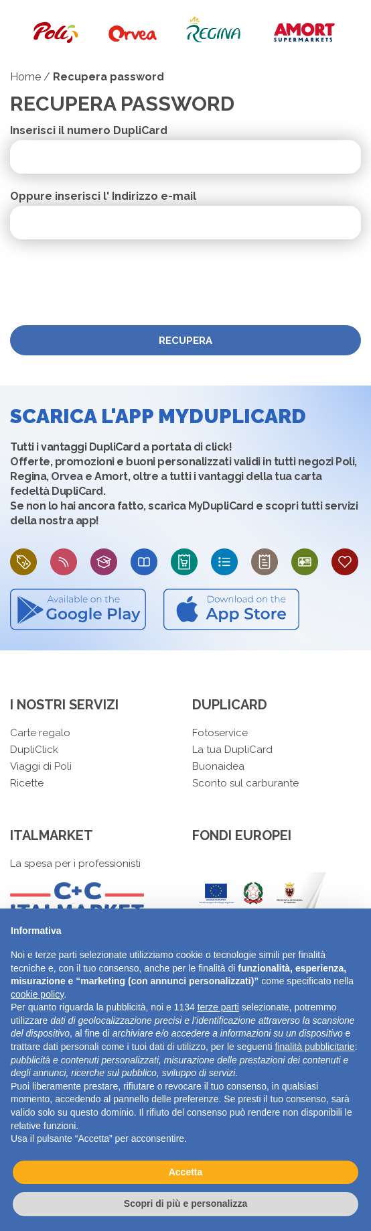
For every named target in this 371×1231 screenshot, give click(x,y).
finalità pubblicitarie (315, 1046)
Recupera (185, 341)
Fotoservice (220, 733)
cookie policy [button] (37, 994)
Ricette (27, 783)
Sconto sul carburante (245, 783)
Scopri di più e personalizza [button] (185, 1203)
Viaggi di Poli (41, 766)
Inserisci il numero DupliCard (88, 131)
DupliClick (34, 750)
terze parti (218, 1007)
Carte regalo (40, 733)
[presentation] (112, 282)
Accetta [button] (186, 1172)
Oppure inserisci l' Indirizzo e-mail (103, 196)
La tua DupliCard (232, 750)
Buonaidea (218, 766)
